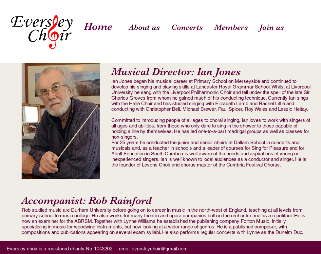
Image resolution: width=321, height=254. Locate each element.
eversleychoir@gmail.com (160, 248)
